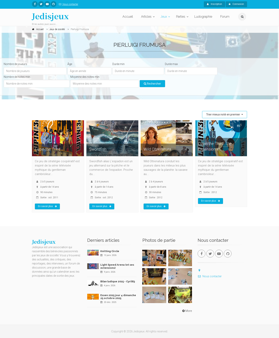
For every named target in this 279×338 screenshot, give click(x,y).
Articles (146, 16)
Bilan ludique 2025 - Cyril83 (117, 281)
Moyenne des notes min (84, 76)
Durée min (118, 64)
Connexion (236, 4)
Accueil (127, 16)
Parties (180, 16)
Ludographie (203, 16)
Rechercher (152, 83)
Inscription (214, 4)
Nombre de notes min (17, 76)
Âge (69, 64)
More (187, 310)
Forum (224, 16)
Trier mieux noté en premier (223, 114)
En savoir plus (47, 206)
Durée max (171, 64)
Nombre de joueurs (15, 64)
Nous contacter (67, 4)
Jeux (164, 16)
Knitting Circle (109, 251)
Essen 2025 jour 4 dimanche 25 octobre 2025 (118, 297)
